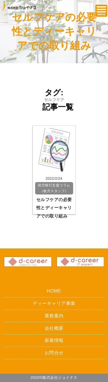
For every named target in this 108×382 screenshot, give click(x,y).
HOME (54, 290)
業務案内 (54, 315)
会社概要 (54, 328)
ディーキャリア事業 (54, 303)
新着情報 (54, 340)
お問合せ (54, 352)
